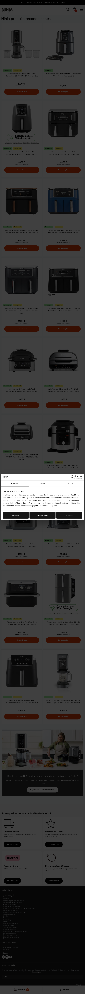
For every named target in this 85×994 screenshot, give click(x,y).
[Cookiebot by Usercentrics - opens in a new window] (72, 477)
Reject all (15, 515)
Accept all (69, 515)
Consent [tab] (14, 483)
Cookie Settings (42, 515)
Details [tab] (42, 483)
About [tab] (70, 483)
